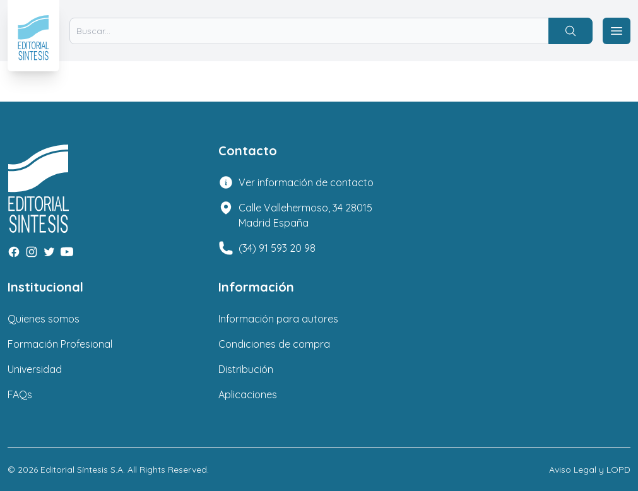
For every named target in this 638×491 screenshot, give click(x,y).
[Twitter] (49, 251)
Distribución (245, 369)
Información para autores (278, 318)
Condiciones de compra (274, 344)
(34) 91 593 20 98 (277, 248)
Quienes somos (44, 318)
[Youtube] (67, 251)
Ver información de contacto (306, 182)
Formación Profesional (60, 344)
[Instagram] (31, 251)
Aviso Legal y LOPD (589, 469)
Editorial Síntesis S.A (81, 469)
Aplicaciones (247, 394)
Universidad (35, 369)
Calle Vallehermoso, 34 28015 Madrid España (305, 215)
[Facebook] (14, 251)
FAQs (20, 394)
